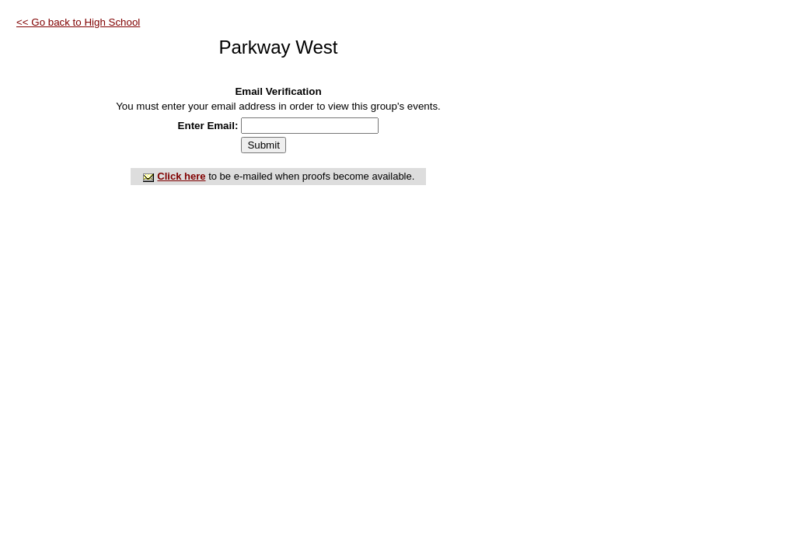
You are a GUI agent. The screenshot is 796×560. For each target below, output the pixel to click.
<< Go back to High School (78, 22)
